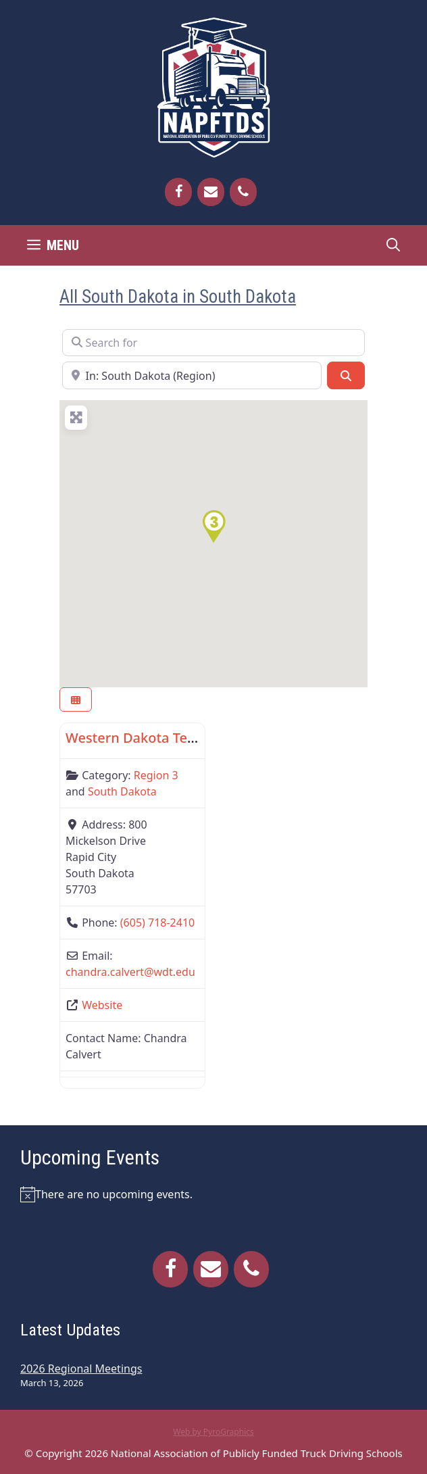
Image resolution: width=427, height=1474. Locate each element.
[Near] (192, 375)
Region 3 (156, 775)
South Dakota (122, 791)
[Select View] (75, 699)
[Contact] (210, 192)
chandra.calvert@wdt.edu (130, 971)
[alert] (213, 1194)
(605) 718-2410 (157, 922)
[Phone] (243, 192)
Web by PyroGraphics (213, 1432)
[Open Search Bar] (393, 245)
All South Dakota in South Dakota (177, 297)
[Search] (346, 375)
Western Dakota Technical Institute (178, 738)
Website (102, 1005)
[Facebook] (178, 192)
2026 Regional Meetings (81, 1368)
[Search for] (213, 342)
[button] (213, 526)
